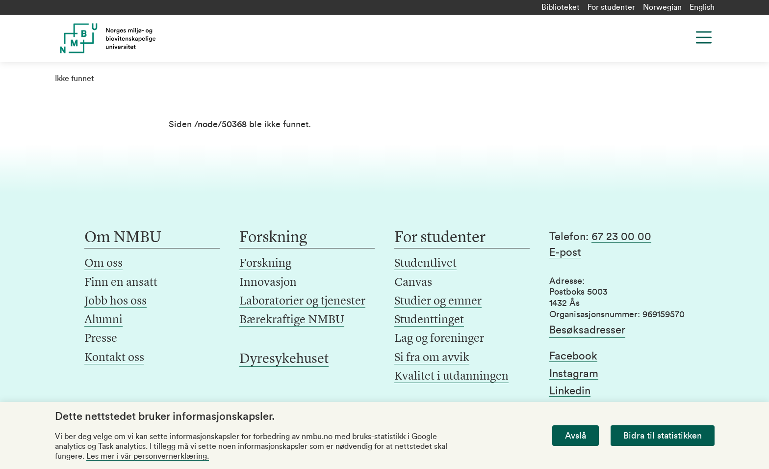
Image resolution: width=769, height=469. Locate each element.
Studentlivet (425, 264)
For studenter (611, 7)
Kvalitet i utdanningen (451, 377)
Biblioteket (560, 7)
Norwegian (662, 7)
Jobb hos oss (115, 301)
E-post (565, 252)
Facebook (573, 356)
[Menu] (704, 37)
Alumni (103, 320)
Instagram (573, 373)
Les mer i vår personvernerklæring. (147, 456)
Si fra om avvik (431, 358)
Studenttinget (429, 320)
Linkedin (569, 391)
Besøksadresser (587, 330)
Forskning (265, 264)
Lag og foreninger (439, 339)
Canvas (413, 283)
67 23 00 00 (621, 236)
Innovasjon (268, 283)
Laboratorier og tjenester (302, 301)
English (702, 7)
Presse (100, 339)
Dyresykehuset (284, 359)
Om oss (103, 264)
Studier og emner (438, 301)
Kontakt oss (114, 358)
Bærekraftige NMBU (291, 320)
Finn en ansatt (120, 283)
